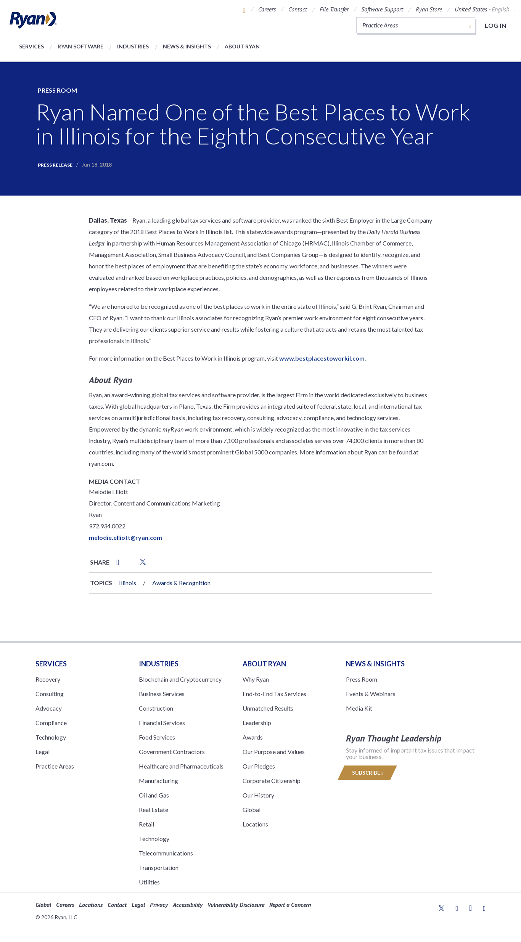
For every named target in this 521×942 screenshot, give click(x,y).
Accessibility (188, 904)
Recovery (47, 679)
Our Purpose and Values (274, 751)
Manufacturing (158, 780)
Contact (297, 9)
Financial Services (162, 722)
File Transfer (334, 9)
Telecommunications (166, 853)
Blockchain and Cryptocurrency (180, 679)
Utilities (149, 882)
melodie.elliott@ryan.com (125, 537)
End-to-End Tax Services (274, 693)
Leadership (257, 722)
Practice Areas (54, 766)
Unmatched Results (268, 708)
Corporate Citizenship (272, 780)
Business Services (162, 693)
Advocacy (48, 708)
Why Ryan (256, 679)
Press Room (57, 90)
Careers (267, 9)
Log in (495, 25)
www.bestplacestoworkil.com (322, 358)
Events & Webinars (371, 693)
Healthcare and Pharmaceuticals (181, 766)
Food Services (157, 737)
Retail (146, 824)
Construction (156, 708)
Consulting (49, 693)
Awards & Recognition (181, 582)
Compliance (51, 722)
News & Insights (187, 46)
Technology (50, 737)
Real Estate (153, 809)
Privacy (159, 904)
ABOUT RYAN (264, 664)
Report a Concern (290, 904)
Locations (255, 824)
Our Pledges (259, 766)
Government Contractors (172, 751)
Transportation (158, 867)
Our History (258, 795)
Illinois (127, 582)
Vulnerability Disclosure (235, 904)
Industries (133, 46)
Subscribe (367, 773)
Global (251, 809)
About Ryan (242, 46)
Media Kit (359, 708)
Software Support (382, 9)
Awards (253, 737)
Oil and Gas (154, 795)
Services (31, 46)
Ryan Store (429, 9)
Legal (42, 751)
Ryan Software (80, 46)
